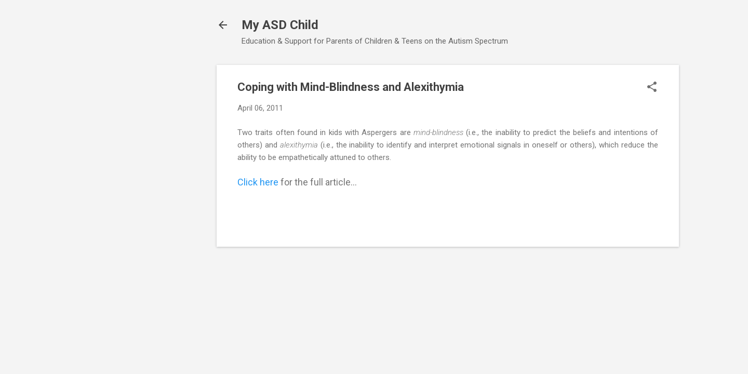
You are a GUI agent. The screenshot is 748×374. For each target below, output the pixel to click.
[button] (652, 88)
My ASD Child (280, 25)
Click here (257, 182)
